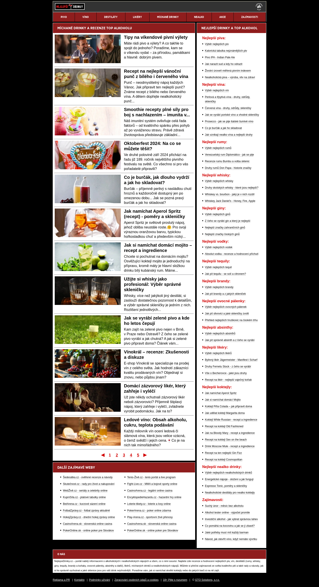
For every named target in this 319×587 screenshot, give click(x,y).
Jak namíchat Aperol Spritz (221, 393)
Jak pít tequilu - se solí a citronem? (225, 273)
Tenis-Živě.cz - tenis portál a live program (151, 477)
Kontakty (79, 579)
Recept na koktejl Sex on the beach (226, 439)
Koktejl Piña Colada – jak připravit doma (228, 406)
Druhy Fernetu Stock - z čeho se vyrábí (228, 366)
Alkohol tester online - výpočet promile (227, 512)
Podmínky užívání (99, 579)
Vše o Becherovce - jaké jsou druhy (226, 373)
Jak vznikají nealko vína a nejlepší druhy (229, 134)
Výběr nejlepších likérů (218, 353)
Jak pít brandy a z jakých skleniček (225, 293)
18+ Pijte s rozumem (175, 579)
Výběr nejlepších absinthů (220, 333)
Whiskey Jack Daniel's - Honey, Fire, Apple (230, 201)
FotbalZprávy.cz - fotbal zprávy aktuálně (86, 510)
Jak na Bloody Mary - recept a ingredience (230, 433)
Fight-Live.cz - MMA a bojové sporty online (152, 484)
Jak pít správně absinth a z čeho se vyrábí (230, 340)
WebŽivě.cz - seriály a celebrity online (85, 490)
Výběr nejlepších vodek (218, 247)
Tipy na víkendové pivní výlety (156, 37)
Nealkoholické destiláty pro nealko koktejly (230, 492)
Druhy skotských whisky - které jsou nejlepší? (231, 187)
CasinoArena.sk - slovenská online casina (87, 523)
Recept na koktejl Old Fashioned (224, 426)
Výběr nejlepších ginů (217, 214)
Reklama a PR (61, 579)
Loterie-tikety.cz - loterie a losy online (149, 503)
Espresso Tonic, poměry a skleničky (226, 486)
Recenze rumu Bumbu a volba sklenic (227, 161)
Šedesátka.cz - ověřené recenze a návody (88, 477)
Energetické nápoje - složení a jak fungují (229, 479)
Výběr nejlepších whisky (219, 181)
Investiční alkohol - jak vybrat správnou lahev (231, 519)
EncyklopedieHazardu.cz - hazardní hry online (154, 497)
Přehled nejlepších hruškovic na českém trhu (231, 320)
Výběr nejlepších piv (217, 44)
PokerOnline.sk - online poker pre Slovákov (88, 530)
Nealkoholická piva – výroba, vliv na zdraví (230, 77)
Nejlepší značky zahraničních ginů (225, 227)
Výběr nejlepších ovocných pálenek (226, 306)
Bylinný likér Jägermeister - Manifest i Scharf (231, 359)
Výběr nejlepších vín (217, 90)
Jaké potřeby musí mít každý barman (227, 532)
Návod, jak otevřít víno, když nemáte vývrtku (231, 539)
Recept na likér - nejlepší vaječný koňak (228, 379)
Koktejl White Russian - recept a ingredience (231, 419)
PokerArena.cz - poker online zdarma (149, 510)
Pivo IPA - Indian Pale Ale (220, 57)
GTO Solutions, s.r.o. (207, 579)
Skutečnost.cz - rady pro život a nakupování (89, 484)
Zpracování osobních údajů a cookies (137, 579)
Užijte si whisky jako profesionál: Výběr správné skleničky (152, 284)
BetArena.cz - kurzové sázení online (84, 503)
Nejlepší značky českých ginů (222, 234)
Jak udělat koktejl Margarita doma (225, 413)
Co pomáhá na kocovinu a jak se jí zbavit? (230, 525)
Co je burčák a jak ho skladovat (223, 128)
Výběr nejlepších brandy (219, 287)
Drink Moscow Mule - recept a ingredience (230, 446)
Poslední (145, 455)
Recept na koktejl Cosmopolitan (223, 459)
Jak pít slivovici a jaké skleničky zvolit (227, 313)
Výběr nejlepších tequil (218, 267)
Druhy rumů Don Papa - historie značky (228, 168)
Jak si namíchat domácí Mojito (223, 399)
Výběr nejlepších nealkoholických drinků (228, 472)
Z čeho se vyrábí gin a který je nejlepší (227, 220)
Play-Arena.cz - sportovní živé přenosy (150, 517)
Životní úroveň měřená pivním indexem (228, 70)
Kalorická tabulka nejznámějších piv (226, 50)
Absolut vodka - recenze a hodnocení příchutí (231, 253)
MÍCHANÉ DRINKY (71, 28)
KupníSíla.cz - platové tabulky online (84, 497)
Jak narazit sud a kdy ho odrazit (223, 64)
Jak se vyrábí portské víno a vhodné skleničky (232, 114)
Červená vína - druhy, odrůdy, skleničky (228, 108)
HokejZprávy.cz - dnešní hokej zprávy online (89, 517)
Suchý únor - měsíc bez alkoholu (224, 505)
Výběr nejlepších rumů (218, 148)
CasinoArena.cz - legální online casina (149, 490)
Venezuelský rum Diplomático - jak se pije (229, 154)
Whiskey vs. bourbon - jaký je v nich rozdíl (229, 194)
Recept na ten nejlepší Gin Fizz (223, 452)
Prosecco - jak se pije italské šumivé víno (229, 121)
